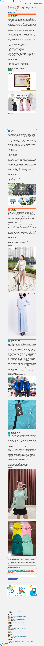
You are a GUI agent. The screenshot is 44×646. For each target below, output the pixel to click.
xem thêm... (22, 10)
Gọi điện (14, 16)
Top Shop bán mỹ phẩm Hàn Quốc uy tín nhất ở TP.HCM (19, 636)
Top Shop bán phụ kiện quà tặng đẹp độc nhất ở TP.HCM (19, 619)
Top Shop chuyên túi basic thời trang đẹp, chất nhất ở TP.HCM (19, 616)
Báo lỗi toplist (18, 567)
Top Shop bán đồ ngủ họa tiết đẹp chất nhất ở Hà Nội (18, 631)
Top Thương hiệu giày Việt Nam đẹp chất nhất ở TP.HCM (19, 628)
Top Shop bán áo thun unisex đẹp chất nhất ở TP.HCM (18, 622)
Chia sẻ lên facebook (11, 567)
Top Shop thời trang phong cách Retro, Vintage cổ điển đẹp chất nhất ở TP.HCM (22, 641)
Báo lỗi (18, 6)
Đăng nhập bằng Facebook (12, 578)
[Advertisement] (22, 122)
